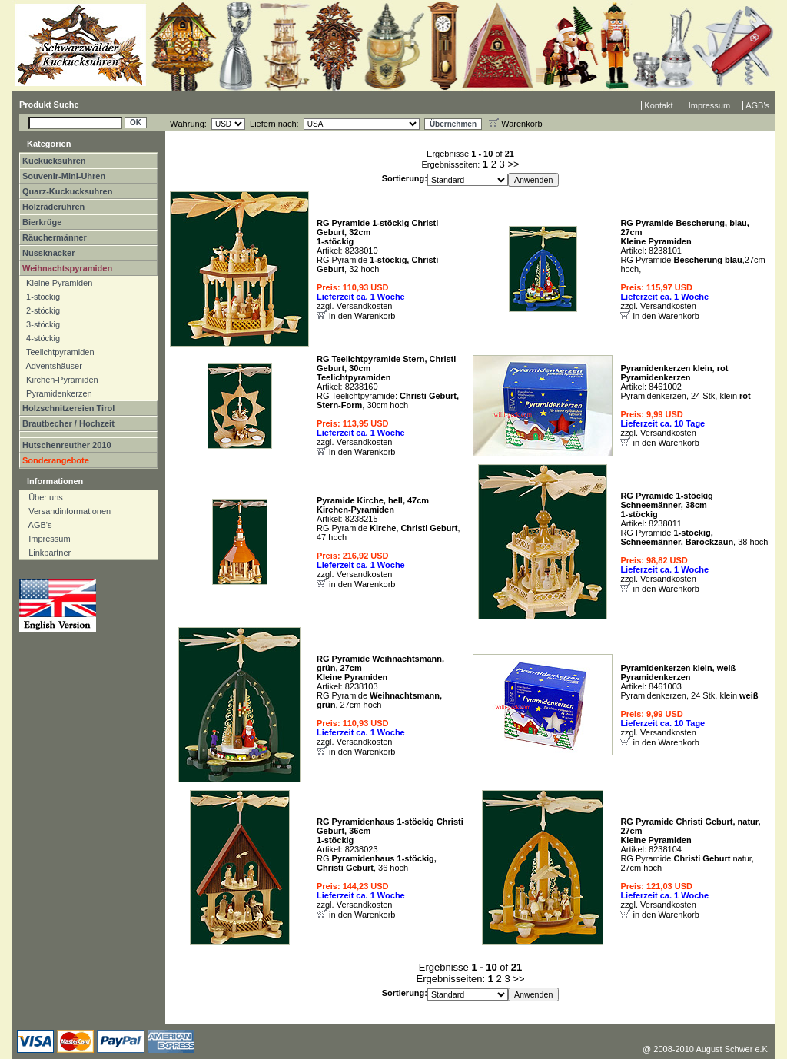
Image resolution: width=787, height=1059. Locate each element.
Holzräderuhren (53, 206)
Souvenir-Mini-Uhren (63, 176)
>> (513, 164)
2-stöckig (41, 310)
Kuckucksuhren (54, 160)
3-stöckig (41, 324)
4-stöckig (41, 338)
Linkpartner (46, 552)
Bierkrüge (41, 222)
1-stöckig (41, 296)
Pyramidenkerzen (57, 393)
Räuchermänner (54, 237)
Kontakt (658, 105)
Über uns (42, 497)
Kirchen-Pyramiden (60, 379)
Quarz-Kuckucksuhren (67, 191)
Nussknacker (48, 252)
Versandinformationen (66, 511)
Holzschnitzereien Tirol (68, 408)
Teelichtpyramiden (58, 352)
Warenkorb (515, 123)
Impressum (709, 105)
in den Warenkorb (362, 315)
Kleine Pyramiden (57, 282)
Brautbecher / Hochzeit (68, 423)
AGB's (757, 105)
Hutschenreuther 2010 (66, 445)
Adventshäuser (52, 365)
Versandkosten (365, 305)
